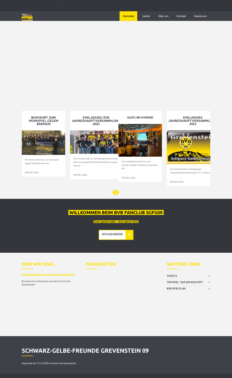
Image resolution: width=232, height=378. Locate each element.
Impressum (200, 16)
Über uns (163, 16)
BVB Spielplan (176, 288)
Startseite (128, 16)
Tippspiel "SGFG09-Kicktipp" (185, 282)
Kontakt (181, 16)
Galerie (146, 16)
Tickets (172, 276)
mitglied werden (112, 234)
